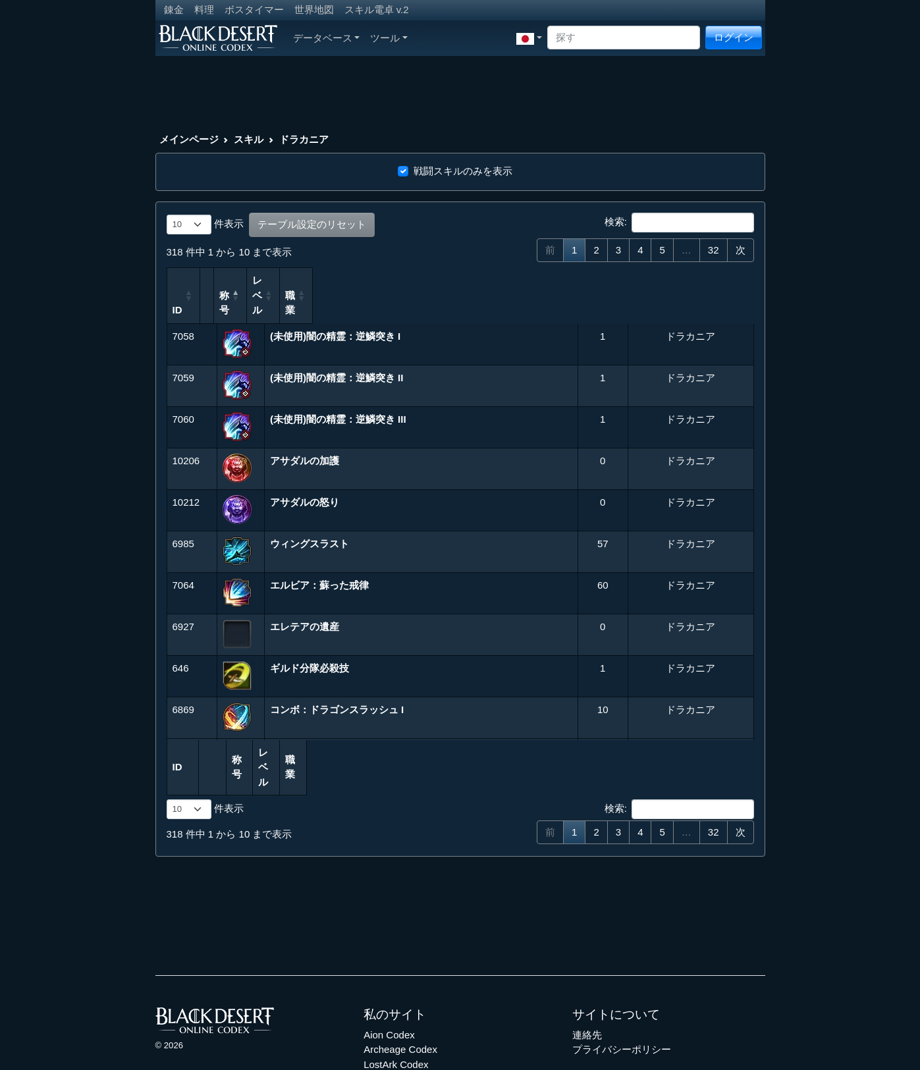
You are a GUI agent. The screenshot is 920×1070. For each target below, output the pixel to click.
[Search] (623, 38)
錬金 (174, 9)
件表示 (205, 224)
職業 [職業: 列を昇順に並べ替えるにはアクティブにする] (641, 280)
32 (713, 249)
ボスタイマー (254, 9)
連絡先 (587, 975)
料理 (204, 9)
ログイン (733, 37)
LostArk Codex (396, 1005)
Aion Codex (389, 975)
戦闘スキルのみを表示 (463, 170)
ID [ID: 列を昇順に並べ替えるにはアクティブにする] (177, 280)
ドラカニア (304, 139)
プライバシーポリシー (621, 990)
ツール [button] (389, 37)
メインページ (189, 139)
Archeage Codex (400, 990)
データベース (326, 37)
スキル (248, 139)
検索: (679, 222)
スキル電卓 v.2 (376, 9)
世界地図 (314, 9)
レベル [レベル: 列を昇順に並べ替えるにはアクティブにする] (588, 280)
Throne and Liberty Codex (420, 1019)
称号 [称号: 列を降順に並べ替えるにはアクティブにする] (284, 280)
